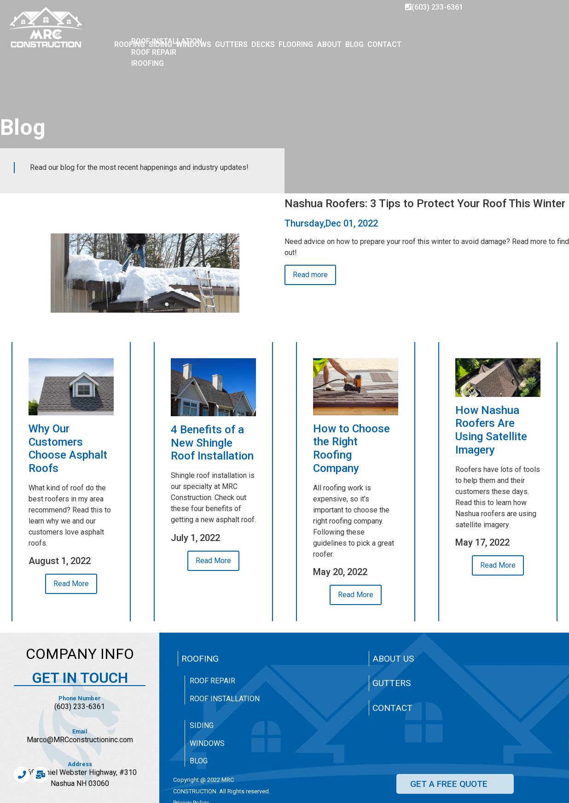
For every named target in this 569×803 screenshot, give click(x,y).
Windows (207, 743)
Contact (392, 708)
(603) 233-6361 (434, 7)
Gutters (391, 683)
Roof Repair (212, 680)
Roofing (200, 658)
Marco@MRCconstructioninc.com (80, 739)
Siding (202, 725)
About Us (393, 658)
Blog (199, 760)
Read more (310, 274)
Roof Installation (225, 698)
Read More (71, 583)
